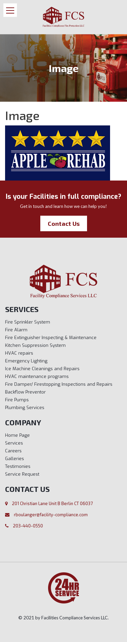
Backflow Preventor (25, 392)
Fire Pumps (17, 400)
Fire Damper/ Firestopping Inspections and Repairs (58, 384)
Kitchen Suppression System (35, 345)
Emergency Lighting (26, 361)
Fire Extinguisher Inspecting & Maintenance (51, 337)
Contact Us (64, 223)
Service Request (22, 474)
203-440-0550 (28, 525)
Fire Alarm (16, 330)
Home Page (17, 435)
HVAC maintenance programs (37, 376)
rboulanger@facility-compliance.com (51, 514)
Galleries (14, 458)
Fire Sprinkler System (27, 322)
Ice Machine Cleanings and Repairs (42, 369)
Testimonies (17, 466)
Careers (13, 451)
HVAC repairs (19, 353)
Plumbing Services (24, 407)
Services (14, 443)
